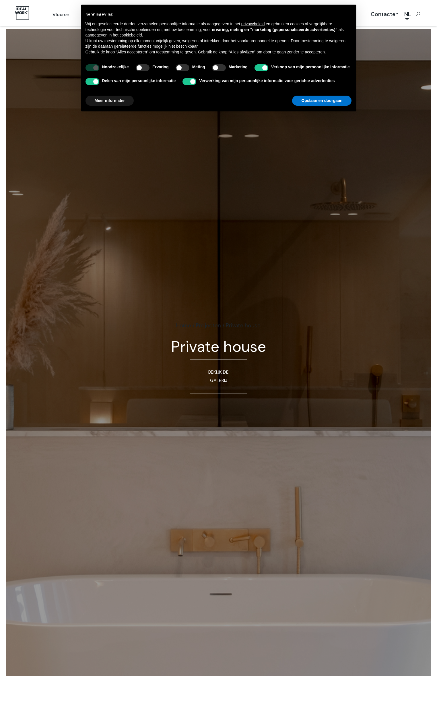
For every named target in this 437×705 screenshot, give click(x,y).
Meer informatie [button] (110, 100)
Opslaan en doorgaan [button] (321, 100)
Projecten (208, 325)
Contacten (385, 14)
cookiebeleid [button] (131, 35)
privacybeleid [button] (253, 24)
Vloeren (61, 14)
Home (183, 325)
